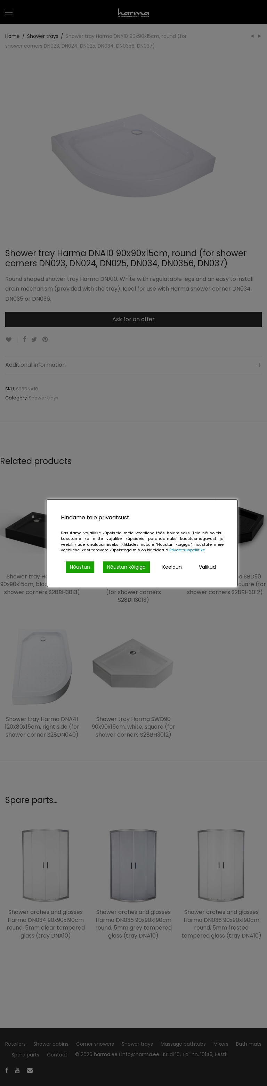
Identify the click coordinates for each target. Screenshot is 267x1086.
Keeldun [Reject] (172, 567)
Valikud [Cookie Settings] (207, 567)
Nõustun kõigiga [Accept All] (126, 567)
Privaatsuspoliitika (187, 550)
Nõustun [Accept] (80, 567)
